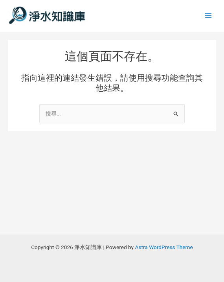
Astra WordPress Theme (164, 247)
